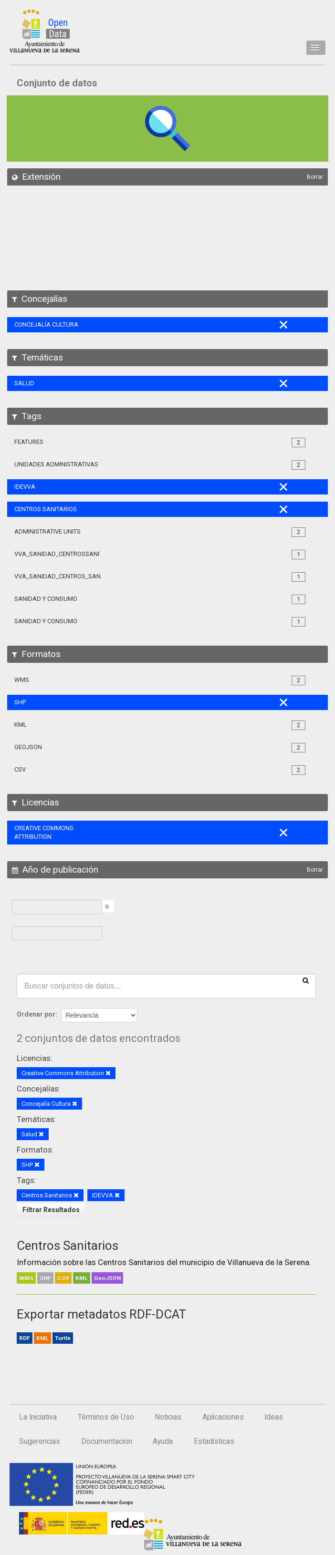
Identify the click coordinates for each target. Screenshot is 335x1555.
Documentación (106, 1441)
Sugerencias (39, 1441)
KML (81, 1278)
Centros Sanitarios (67, 1245)
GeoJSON (107, 1278)
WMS (26, 1278)
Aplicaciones (223, 1417)
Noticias (168, 1417)
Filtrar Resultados (51, 1210)
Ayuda (163, 1441)
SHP (45, 1278)
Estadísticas (214, 1441)
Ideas (273, 1417)
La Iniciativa (38, 1417)
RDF (24, 1338)
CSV (63, 1278)
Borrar (315, 177)
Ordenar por (36, 1014)
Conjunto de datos (57, 83)
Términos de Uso (106, 1417)
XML (42, 1338)
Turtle (63, 1338)
